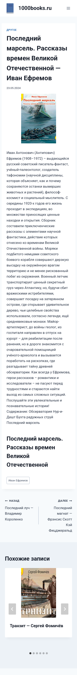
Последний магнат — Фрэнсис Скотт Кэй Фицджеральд (57, 515)
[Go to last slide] (12, 609)
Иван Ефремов (18, 480)
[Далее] (64, 609)
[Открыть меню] (68, 8)
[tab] (30, 653)
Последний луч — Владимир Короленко (20, 509)
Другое (12, 30)
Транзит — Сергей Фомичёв (36, 625)
